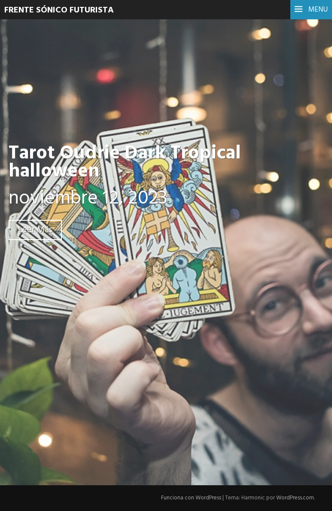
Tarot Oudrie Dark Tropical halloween (125, 162)
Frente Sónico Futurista (59, 10)
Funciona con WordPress (191, 497)
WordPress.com (295, 497)
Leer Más (35, 230)
